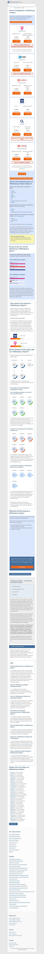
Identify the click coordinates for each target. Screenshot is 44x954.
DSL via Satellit (29, 224)
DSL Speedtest (12, 932)
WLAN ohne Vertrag (13, 879)
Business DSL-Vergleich (14, 840)
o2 (11, 199)
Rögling (12, 808)
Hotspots (31, 757)
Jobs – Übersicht (12, 934)
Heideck (12, 789)
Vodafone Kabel (14, 220)
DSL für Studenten (13, 923)
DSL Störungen (12, 924)
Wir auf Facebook (12, 943)
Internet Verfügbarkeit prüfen (15, 838)
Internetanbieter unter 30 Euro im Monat (17, 895)
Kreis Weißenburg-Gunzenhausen (20, 17)
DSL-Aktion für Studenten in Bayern (23, 237)
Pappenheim (13, 800)
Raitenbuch (12, 806)
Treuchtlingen (13, 819)
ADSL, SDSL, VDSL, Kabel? (14, 889)
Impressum (11, 946)
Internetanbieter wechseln (14, 882)
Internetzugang (12, 847)
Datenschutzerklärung (13, 944)
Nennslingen (13, 798)
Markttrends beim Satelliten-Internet (16, 871)
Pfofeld (11, 802)
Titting (11, 818)
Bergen (11, 775)
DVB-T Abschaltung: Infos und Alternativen (18, 864)
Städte (23, 7)
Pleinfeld (12, 803)
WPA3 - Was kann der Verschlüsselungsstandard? (19, 902)
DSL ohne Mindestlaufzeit (14, 836)
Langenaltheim (13, 793)
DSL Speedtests (13, 322)
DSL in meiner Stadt (13, 842)
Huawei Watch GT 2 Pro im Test (15, 873)
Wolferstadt (12, 820)
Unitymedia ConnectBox (14, 862)
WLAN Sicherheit (12, 904)
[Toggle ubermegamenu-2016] (34, 2)
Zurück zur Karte (13, 823)
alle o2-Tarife (22, 124)
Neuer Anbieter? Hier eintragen (15, 935)
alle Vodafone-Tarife (22, 82)
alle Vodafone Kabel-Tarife (22, 148)
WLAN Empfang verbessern (15, 859)
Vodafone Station (12, 898)
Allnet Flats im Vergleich (14, 849)
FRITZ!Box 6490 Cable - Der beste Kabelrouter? (19, 877)
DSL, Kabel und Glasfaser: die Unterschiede (18, 906)
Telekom (13, 190)
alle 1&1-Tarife (22, 103)
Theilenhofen (13, 816)
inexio (12, 193)
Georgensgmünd (13, 783)
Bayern (28, 17)
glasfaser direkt (14, 200)
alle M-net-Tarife (22, 59)
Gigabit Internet (12, 844)
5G (15, 254)
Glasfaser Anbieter (21, 206)
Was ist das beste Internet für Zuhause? (17, 884)
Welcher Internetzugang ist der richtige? (17, 897)
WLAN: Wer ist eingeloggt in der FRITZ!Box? (18, 886)
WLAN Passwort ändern (14, 900)
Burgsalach (12, 776)
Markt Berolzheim (14, 795)
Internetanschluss (13, 846)
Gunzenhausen (13, 786)
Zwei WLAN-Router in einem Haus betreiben (18, 870)
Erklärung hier (21, 168)
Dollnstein (12, 779)
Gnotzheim (12, 785)
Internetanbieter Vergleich (14, 834)
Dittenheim (12, 778)
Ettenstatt (12, 782)
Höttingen (12, 792)
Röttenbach (12, 809)
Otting (11, 799)
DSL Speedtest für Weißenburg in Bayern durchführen (20, 574)
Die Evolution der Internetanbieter (16, 861)
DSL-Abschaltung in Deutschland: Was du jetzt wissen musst (21, 891)
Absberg (12, 772)
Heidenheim (12, 790)
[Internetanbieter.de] (15, 2)
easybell (12, 202)
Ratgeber (11, 851)
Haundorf (12, 788)
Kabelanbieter (21, 216)
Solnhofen (12, 812)
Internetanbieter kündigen (14, 919)
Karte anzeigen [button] (22, 567)
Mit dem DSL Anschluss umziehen (16, 893)
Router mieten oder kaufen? (15, 866)
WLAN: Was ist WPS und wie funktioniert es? (18, 868)
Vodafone (13, 196)
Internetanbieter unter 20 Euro (15, 921)
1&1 (12, 198)
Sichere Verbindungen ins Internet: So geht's (18, 888)
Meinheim (12, 796)
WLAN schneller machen (14, 880)
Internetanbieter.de (17, 7)
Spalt (11, 813)
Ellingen (12, 781)
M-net (12, 195)
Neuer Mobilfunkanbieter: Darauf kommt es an (18, 875)
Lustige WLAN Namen (13, 907)
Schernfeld (12, 810)
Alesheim (12, 773)
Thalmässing (13, 815)
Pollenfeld (12, 805)
